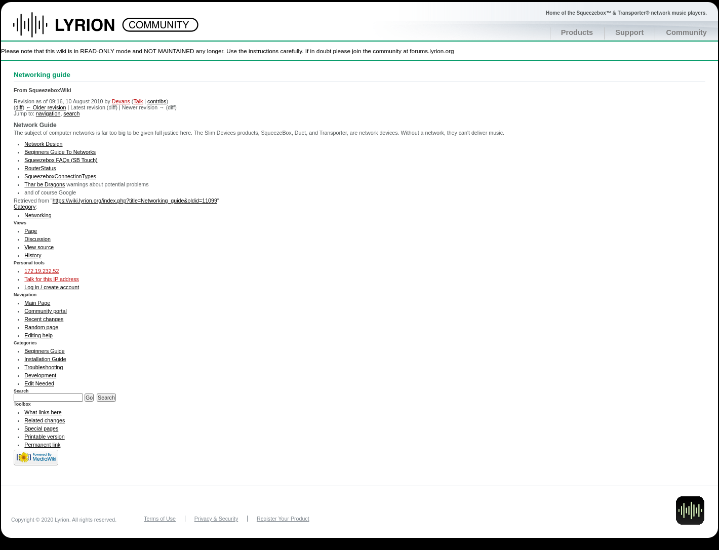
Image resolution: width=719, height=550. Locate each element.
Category (24, 207)
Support (629, 32)
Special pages (41, 428)
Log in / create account (51, 287)
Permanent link (42, 445)
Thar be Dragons (44, 184)
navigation (48, 113)
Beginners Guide (44, 351)
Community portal (45, 311)
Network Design (43, 144)
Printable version (44, 437)
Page (30, 231)
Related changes (44, 420)
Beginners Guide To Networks (60, 152)
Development (40, 375)
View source (39, 247)
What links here (42, 412)
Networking (37, 215)
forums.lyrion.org (432, 51)
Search (21, 391)
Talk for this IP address (51, 279)
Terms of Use (160, 519)
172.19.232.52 (41, 271)
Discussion (37, 239)
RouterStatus (40, 168)
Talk (138, 101)
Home (74, 30)
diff (19, 107)
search (71, 113)
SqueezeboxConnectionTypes (60, 176)
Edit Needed (39, 383)
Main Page (37, 303)
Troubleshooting (43, 367)
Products (577, 32)
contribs (156, 101)
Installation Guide (45, 359)
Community (686, 32)
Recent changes (43, 319)
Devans (121, 101)
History (32, 255)
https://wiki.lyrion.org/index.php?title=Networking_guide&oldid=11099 (135, 201)
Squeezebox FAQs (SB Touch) (60, 160)
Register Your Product (283, 519)
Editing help (38, 335)
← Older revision (46, 107)
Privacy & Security (216, 519)
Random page (41, 327)
